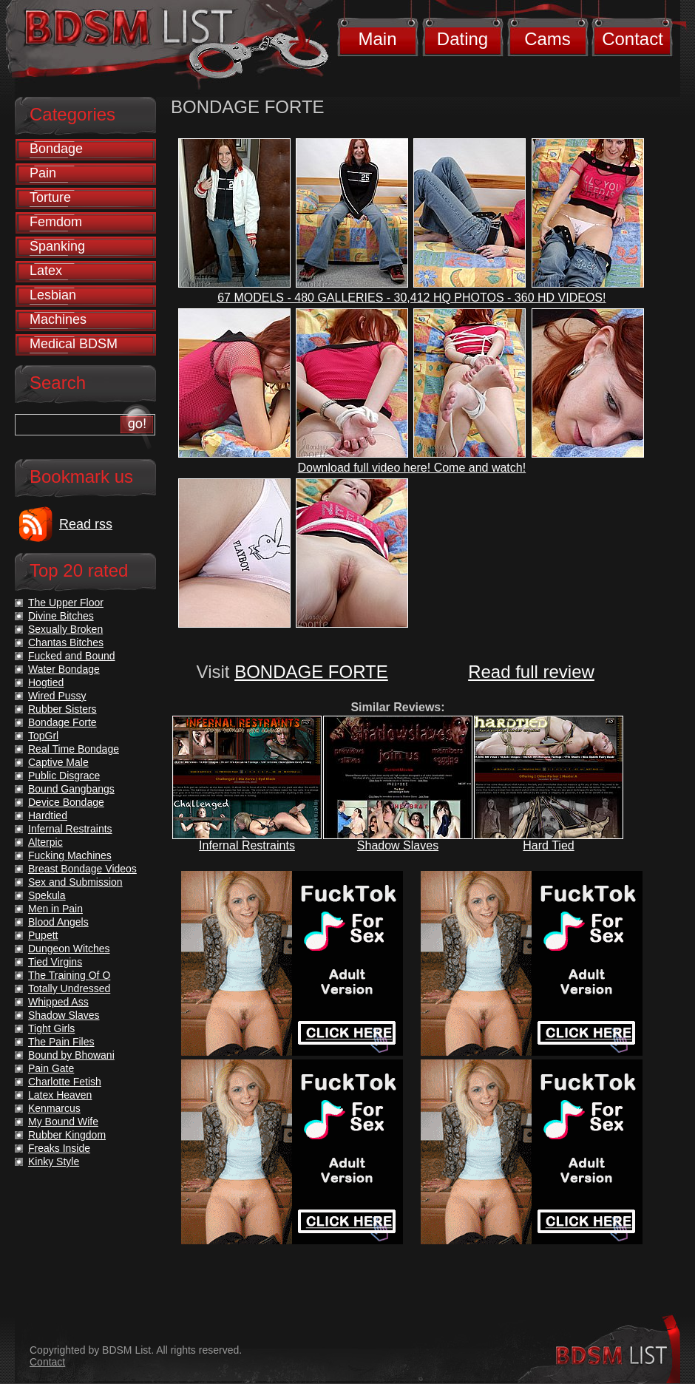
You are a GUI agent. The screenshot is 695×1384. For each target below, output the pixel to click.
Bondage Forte (62, 722)
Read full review (531, 672)
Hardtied (47, 815)
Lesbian (53, 295)
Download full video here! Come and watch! (412, 467)
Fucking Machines (70, 855)
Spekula (47, 895)
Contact (632, 39)
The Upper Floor (66, 602)
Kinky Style (53, 1161)
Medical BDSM (74, 343)
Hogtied (46, 682)
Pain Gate (51, 1068)
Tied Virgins (55, 962)
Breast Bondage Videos (82, 869)
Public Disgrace (64, 775)
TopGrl (43, 736)
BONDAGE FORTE (311, 672)
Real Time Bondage (73, 749)
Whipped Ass (58, 1002)
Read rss (85, 524)
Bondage (56, 148)
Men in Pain (55, 909)
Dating (462, 39)
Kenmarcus (54, 1108)
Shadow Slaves (397, 845)
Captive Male (58, 762)
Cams (547, 39)
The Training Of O (69, 975)
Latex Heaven (60, 1095)
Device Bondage (66, 802)
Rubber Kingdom (67, 1135)
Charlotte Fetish (64, 1082)
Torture (50, 197)
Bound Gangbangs (71, 789)
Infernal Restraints (247, 845)
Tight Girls (51, 1028)
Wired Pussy (57, 696)
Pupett (43, 935)
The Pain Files (61, 1042)
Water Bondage (64, 669)
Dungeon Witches (69, 948)
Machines (58, 319)
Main (377, 39)
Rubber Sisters (62, 709)
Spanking (57, 246)
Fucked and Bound (71, 656)
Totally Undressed (69, 988)
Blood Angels (58, 922)
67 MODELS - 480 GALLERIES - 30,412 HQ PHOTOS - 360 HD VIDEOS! (411, 297)
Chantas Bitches (66, 642)
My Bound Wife (63, 1121)
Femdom (56, 221)
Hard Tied (548, 845)
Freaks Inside (59, 1148)
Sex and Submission (75, 882)
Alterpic (45, 842)
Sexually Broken (65, 629)
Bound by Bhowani (71, 1055)
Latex (46, 270)
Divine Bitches (61, 616)
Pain (43, 173)
